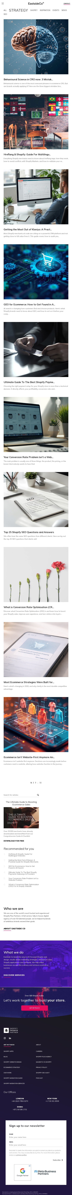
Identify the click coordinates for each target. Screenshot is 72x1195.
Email (11, 1142)
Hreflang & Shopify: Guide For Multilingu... (27, 154)
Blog (6, 1056)
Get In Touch (34, 1008)
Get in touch (9, 1045)
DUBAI (20, 1107)
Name (11, 1134)
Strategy (18, 10)
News (64, 10)
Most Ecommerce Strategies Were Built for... (29, 682)
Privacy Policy (41, 1067)
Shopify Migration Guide (13, 1078)
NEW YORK (52, 1099)
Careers (39, 1051)
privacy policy (21, 1155)
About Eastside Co (14, 929)
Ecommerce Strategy (12, 1067)
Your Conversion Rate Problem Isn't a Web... (28, 457)
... (37, 783)
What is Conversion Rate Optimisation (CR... (29, 607)
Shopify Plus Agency (44, 1056)
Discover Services (14, 975)
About (38, 1044)
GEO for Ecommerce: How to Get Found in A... (29, 304)
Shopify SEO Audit (43, 1072)
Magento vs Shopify (43, 1062)
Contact (67, 3)
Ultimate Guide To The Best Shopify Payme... (29, 382)
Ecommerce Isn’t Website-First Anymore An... (29, 757)
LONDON (20, 1099)
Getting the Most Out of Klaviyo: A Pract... (28, 229)
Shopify (33, 10)
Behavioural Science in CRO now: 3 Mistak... (28, 79)
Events (56, 10)
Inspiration (45, 10)
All (5, 10)
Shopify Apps (8, 1051)
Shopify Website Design (12, 1062)
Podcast (39, 1078)
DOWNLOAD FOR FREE (14, 841)
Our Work (7, 1072)
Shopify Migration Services (14, 1083)
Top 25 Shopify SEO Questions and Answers (29, 532)
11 (40, 783)
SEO (5, 14)
